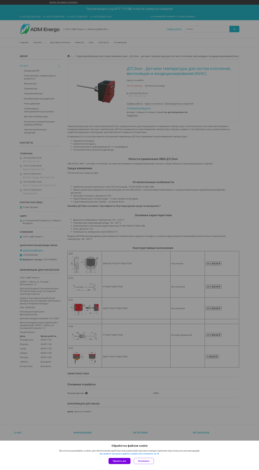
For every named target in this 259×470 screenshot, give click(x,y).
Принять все (119, 461)
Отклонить (143, 461)
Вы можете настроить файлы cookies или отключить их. (128, 453)
